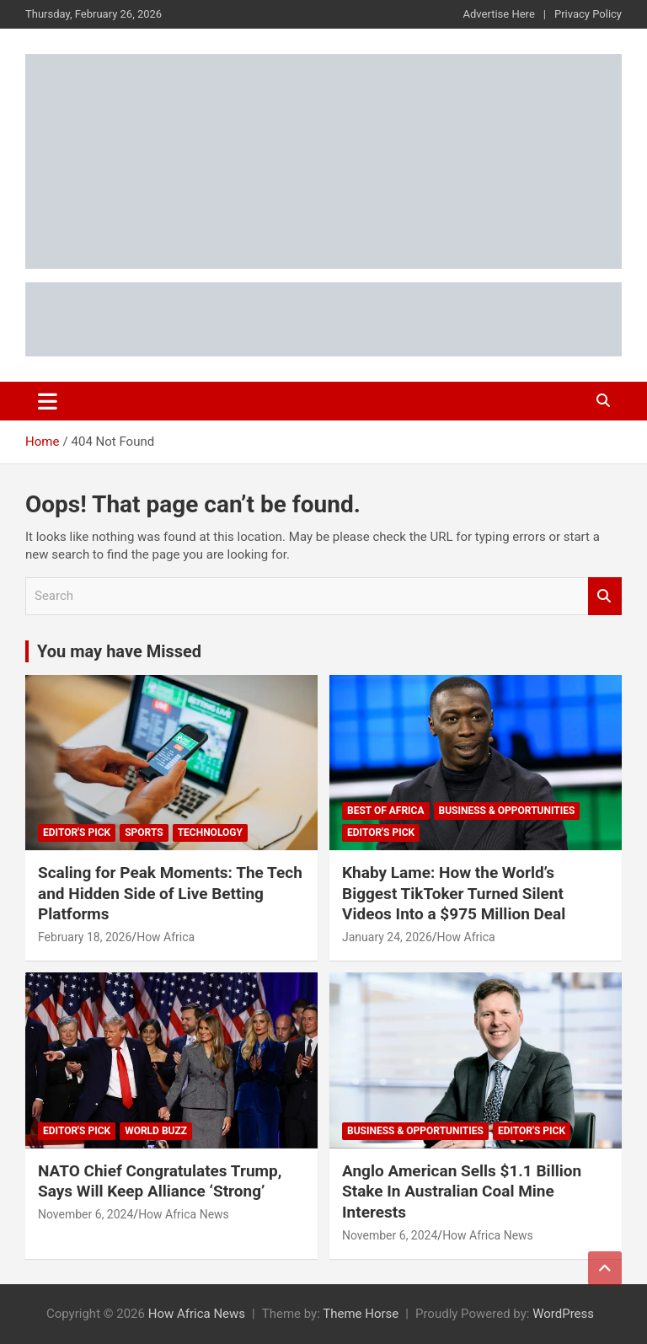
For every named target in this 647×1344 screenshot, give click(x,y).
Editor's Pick (76, 832)
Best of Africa (386, 811)
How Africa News (183, 1214)
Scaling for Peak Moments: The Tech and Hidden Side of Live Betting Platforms (170, 893)
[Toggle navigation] (47, 401)
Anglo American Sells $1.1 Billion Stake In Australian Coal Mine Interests (461, 1191)
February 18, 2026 (84, 937)
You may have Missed (119, 651)
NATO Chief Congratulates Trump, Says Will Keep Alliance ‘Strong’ (159, 1181)
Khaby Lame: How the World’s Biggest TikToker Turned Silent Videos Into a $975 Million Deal (453, 893)
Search (605, 596)
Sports (144, 832)
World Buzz (156, 1131)
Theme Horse (360, 1313)
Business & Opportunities (507, 811)
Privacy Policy (588, 14)
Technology (210, 832)
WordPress (563, 1313)
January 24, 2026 (387, 937)
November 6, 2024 (85, 1214)
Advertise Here (499, 14)
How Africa (165, 937)
